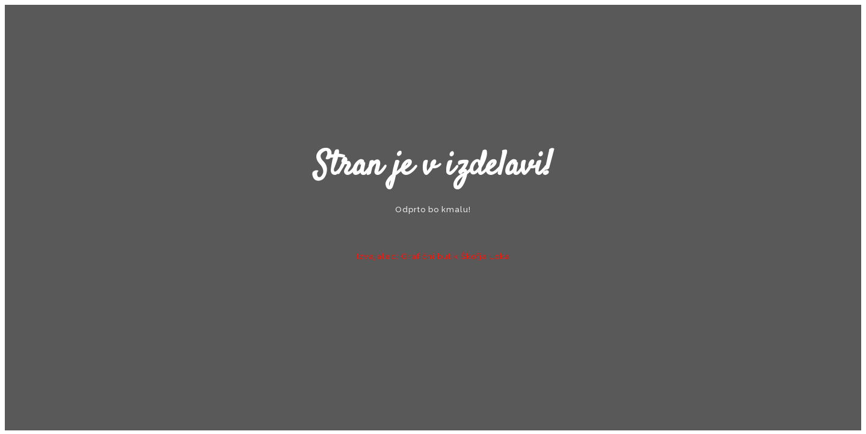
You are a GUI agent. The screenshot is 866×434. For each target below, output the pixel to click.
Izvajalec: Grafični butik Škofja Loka (433, 256)
